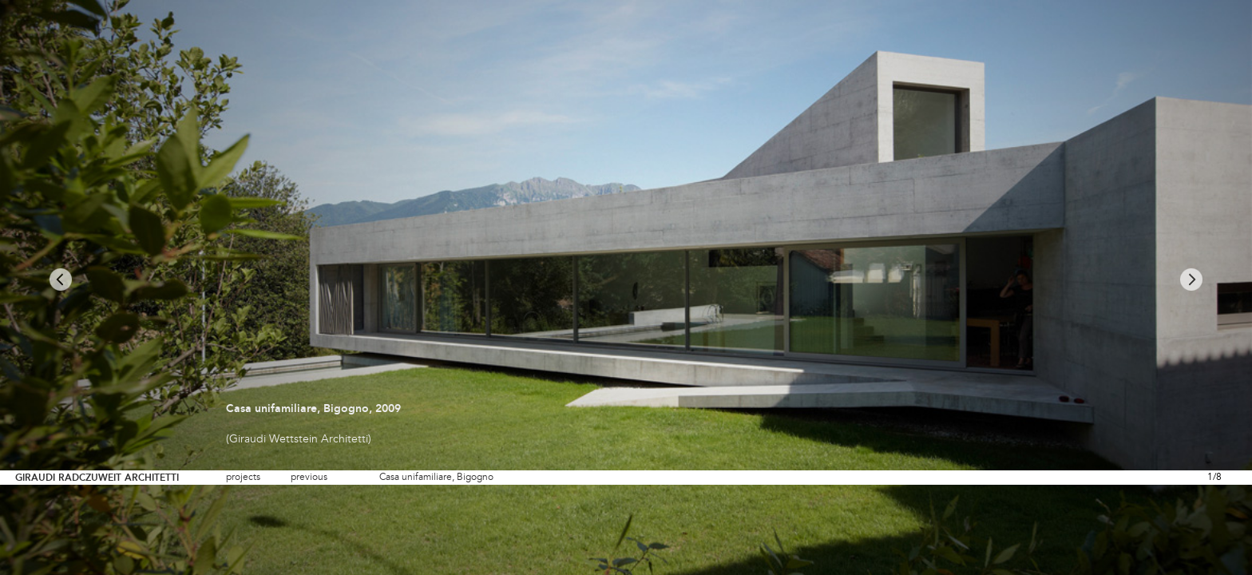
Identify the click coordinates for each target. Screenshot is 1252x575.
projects (243, 477)
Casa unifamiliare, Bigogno (436, 477)
